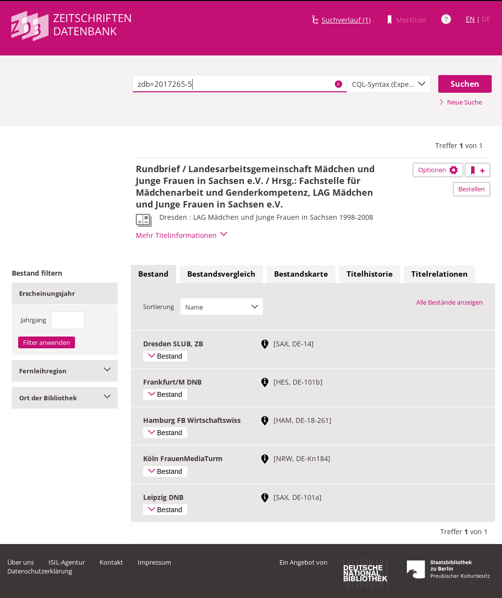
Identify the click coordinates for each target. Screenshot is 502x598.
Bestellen (471, 188)
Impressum (154, 562)
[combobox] (388, 84)
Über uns (20, 562)
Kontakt (111, 562)
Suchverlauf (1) (346, 20)
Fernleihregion (64, 370)
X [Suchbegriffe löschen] (338, 83)
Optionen (438, 169)
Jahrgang (33, 319)
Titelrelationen (439, 274)
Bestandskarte (301, 274)
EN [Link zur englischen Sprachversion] (470, 19)
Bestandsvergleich (221, 274)
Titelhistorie (370, 274)
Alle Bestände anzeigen (449, 302)
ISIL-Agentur (67, 562)
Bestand (153, 274)
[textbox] (239, 84)
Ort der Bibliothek (64, 397)
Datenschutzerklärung (39, 571)
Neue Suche (460, 102)
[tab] (153, 274)
